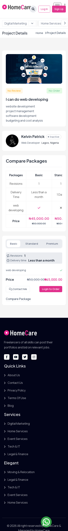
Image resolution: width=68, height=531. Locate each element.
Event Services (18, 432)
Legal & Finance (18, 447)
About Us (14, 368)
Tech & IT (14, 439)
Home (40, 26)
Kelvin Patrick (33, 129)
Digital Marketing (20, 16)
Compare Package (18, 292)
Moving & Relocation (21, 465)
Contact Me (18, 281)
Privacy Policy (17, 383)
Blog (11, 398)
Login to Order (50, 281)
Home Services (18, 424)
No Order (54, 83)
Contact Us (15, 375)
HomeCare (51, 518)
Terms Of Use (17, 391)
